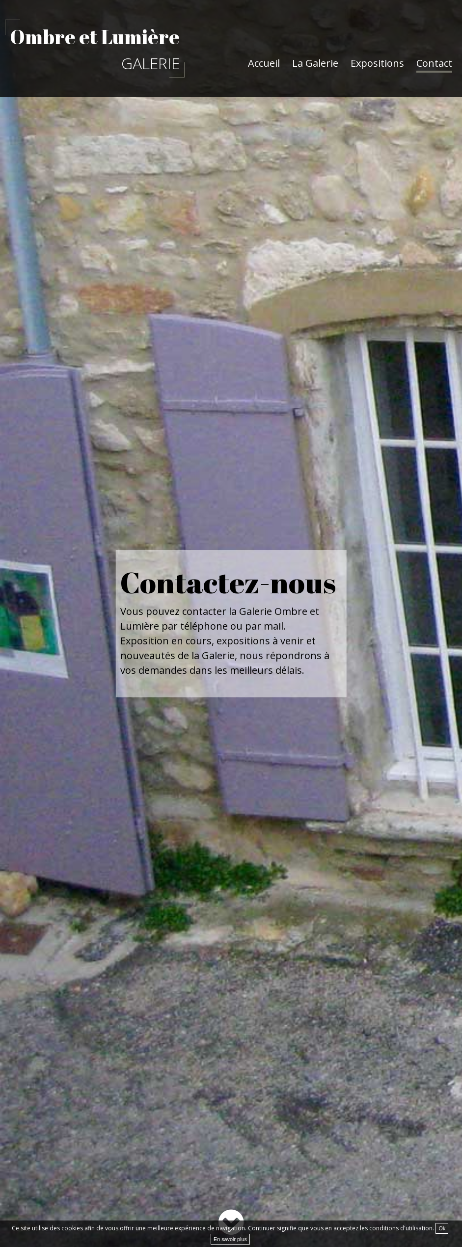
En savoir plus (230, 1239)
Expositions (377, 63)
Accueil (264, 63)
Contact (434, 63)
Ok (441, 1228)
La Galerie (315, 63)
